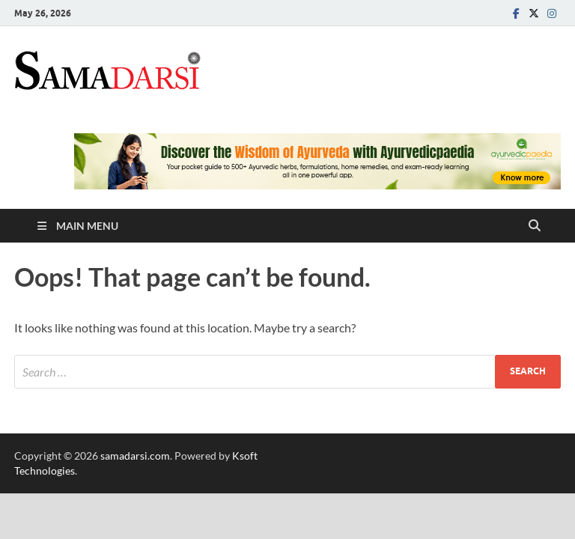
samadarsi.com (135, 455)
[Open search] (534, 226)
